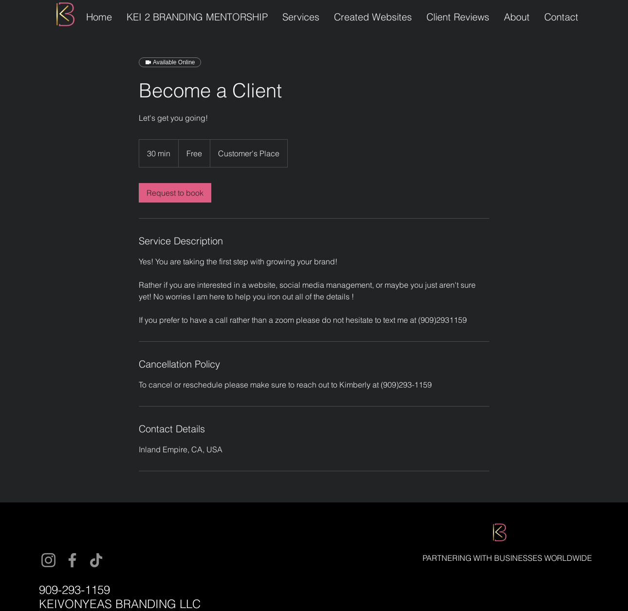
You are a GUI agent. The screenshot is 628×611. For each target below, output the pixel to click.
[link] (175, 193)
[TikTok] (96, 560)
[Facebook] (72, 560)
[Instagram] (48, 560)
